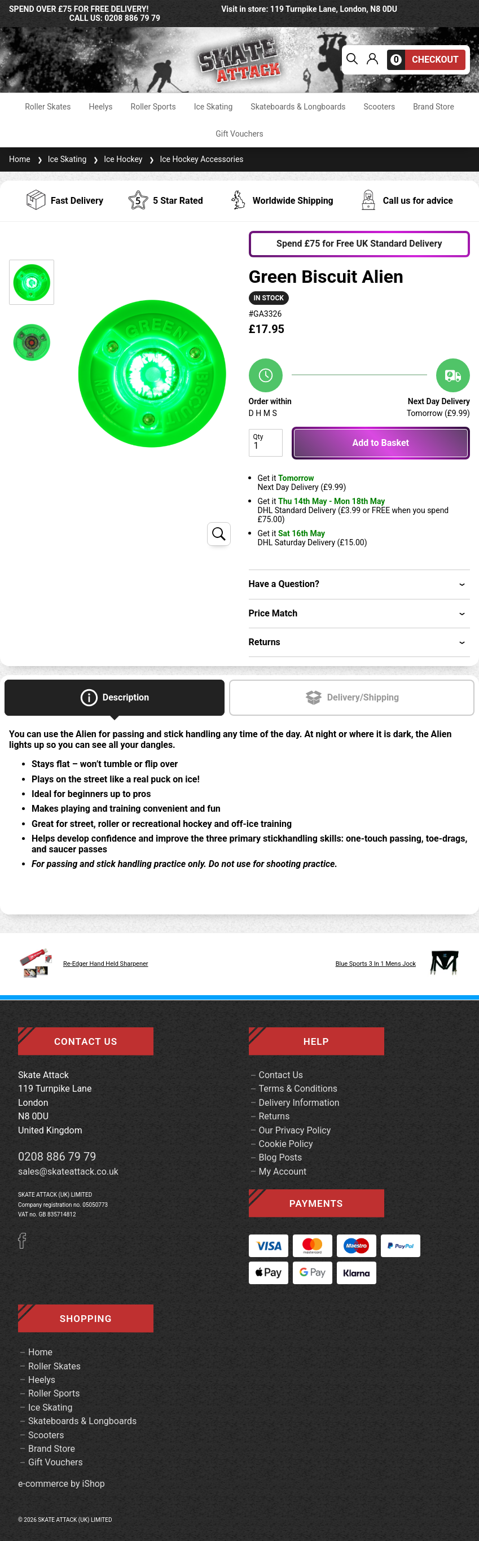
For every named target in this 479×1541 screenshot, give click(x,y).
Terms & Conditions (298, 1088)
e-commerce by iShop (61, 1484)
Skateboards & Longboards (298, 106)
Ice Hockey (116, 159)
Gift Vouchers (239, 133)
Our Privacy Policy (295, 1130)
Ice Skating (213, 106)
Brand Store (433, 106)
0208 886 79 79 (57, 1156)
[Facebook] (26, 1245)
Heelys (100, 106)
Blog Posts (280, 1157)
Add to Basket (381, 442)
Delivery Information (299, 1102)
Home (19, 159)
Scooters (379, 106)
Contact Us (281, 1075)
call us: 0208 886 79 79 (114, 18)
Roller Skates (48, 106)
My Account (283, 1171)
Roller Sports (153, 106)
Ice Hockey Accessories (195, 159)
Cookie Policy (286, 1144)
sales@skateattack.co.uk (68, 1171)
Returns (274, 1116)
